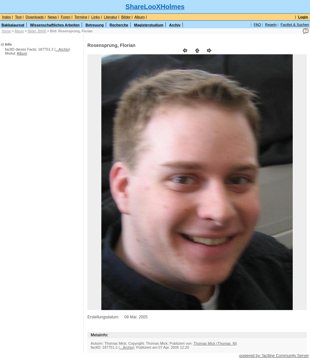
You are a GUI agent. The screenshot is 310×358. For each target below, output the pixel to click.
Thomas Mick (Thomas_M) (215, 343)
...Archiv (62, 49)
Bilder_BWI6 (37, 31)
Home (6, 31)
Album (19, 31)
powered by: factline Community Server (274, 355)
